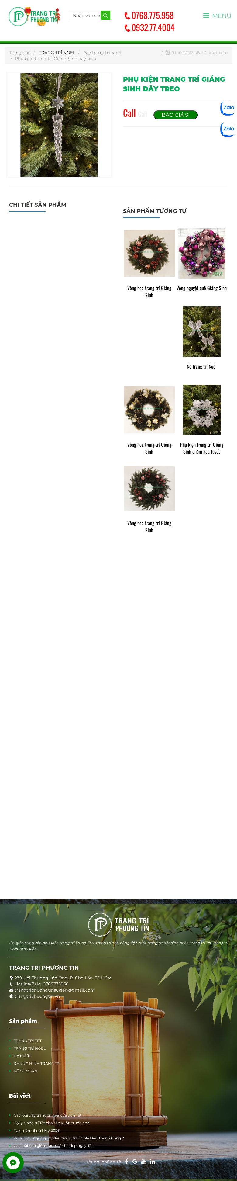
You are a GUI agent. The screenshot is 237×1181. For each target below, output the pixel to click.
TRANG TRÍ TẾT (28, 1040)
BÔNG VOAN (25, 1071)
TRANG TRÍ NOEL (57, 52)
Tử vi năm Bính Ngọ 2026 (37, 1130)
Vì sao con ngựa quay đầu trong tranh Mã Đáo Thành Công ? (69, 1138)
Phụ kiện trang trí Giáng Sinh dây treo (55, 58)
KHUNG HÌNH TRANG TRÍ (37, 1063)
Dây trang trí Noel (101, 52)
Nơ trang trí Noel (202, 366)
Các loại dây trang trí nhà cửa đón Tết (47, 1115)
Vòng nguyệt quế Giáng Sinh (202, 288)
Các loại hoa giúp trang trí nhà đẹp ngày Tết (53, 1145)
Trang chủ (20, 52)
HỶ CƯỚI (22, 1056)
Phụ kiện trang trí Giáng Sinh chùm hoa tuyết (201, 448)
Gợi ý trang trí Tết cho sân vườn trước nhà (51, 1122)
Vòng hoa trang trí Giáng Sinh (149, 292)
